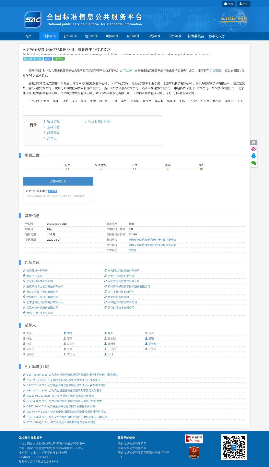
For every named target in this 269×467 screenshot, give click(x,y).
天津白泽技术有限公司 (119, 307)
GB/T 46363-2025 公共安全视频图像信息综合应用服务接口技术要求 (65, 416)
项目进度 (53, 121)
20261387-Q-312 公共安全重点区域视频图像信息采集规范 (59, 422)
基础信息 (53, 127)
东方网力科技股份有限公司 (122, 270)
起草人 (52, 138)
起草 (67, 165)
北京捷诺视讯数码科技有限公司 (43, 302)
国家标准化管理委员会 (132, 448)
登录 (228, 3)
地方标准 (91, 36)
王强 (149, 338)
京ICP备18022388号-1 (44, 461)
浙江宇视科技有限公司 (119, 291)
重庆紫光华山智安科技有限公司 (43, 286)
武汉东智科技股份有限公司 (40, 307)
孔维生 (110, 343)
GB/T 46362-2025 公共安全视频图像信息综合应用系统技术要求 (62, 401)
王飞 (108, 354)
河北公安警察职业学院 (119, 275)
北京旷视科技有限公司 (38, 281)
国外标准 (175, 36)
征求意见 (101, 165)
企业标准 (133, 36)
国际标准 (154, 36)
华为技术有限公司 (116, 297)
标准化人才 (217, 36)
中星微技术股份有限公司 (120, 302)
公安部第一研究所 (35, 270)
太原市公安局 (32, 275)
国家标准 (49, 36)
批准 (168, 165)
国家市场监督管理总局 (132, 443)
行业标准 (70, 36)
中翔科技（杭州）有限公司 (40, 297)
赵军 (108, 333)
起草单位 (53, 133)
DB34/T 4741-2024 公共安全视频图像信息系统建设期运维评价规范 (64, 411)
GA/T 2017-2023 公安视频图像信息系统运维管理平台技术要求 (61, 379)
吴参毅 (150, 343)
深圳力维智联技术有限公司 (122, 281)
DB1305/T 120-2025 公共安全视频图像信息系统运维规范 (58, 395)
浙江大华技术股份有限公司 (40, 291)
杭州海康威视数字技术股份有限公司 (127, 286)
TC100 (127, 70)
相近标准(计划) (99, 121)
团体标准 (112, 36)
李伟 (67, 333)
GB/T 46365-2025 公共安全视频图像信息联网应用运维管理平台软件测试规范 (70, 374)
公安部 (216, 70)
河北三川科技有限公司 (38, 312)
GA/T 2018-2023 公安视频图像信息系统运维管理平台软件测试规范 (64, 385)
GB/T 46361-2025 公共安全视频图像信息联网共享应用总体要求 (62, 390)
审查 (134, 165)
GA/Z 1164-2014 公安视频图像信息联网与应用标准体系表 (59, 406)
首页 (28, 36)
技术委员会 (196, 36)
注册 (243, 3)
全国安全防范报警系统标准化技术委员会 (152, 239)
